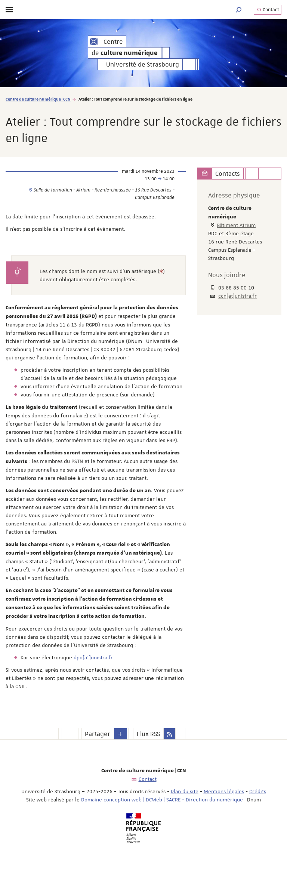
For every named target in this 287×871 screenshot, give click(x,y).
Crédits (257, 791)
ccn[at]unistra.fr (237, 295)
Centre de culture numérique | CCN (38, 99)
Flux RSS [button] (148, 734)
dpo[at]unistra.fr (93, 657)
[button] (238, 9)
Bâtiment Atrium (236, 225)
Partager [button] (97, 734)
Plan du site (184, 791)
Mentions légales (224, 791)
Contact (267, 10)
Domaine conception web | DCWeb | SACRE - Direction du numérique (162, 799)
